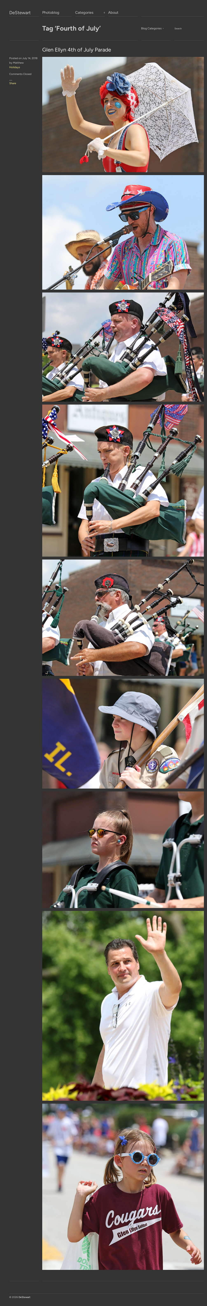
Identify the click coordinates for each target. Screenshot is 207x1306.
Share (12, 83)
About (113, 12)
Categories (84, 12)
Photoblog (50, 12)
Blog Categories (151, 28)
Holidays (14, 67)
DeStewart (20, 12)
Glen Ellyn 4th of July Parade (76, 49)
